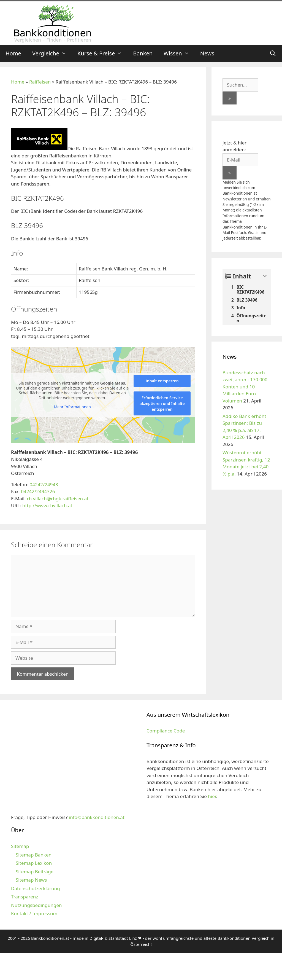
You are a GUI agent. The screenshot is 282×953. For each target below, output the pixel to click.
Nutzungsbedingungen (36, 905)
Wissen (179, 53)
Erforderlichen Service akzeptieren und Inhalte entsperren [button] (162, 403)
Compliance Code (166, 730)
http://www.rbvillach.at (47, 505)
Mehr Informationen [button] (72, 406)
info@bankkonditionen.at (96, 817)
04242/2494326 (38, 491)
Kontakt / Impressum (34, 913)
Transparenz (24, 896)
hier (212, 796)
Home (13, 53)
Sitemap (20, 846)
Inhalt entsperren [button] (162, 380)
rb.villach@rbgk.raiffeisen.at (58, 498)
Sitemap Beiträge (34, 871)
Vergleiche (52, 53)
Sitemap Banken (33, 855)
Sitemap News (31, 880)
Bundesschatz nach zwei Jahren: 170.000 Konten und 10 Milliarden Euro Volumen (245, 386)
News (207, 53)
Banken (143, 53)
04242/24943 (43, 484)
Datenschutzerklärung (35, 888)
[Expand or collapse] (264, 276)
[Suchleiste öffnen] (273, 53)
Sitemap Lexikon (34, 863)
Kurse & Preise (102, 53)
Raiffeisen (40, 82)
